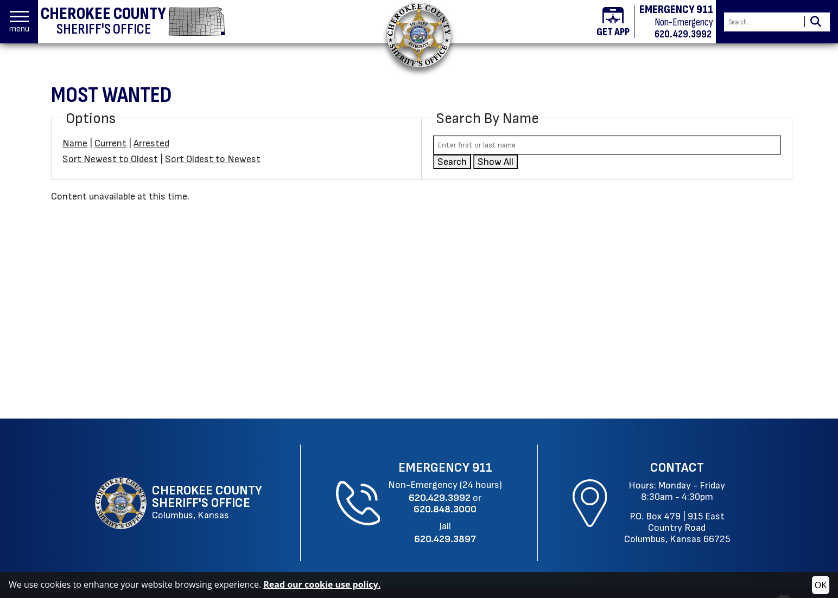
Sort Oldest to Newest (213, 159)
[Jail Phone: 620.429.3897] (445, 539)
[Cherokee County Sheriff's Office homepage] (133, 22)
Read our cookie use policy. (321, 584)
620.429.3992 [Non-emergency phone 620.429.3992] (683, 34)
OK (821, 585)
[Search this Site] (762, 21)
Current (110, 143)
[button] (19, 22)
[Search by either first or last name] (607, 145)
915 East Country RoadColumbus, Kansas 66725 (677, 528)
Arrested (151, 143)
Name (74, 143)
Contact (677, 467)
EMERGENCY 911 (676, 9)
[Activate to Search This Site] (815, 21)
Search (452, 162)
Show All (495, 162)
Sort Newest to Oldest (110, 159)
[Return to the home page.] (419, 35)
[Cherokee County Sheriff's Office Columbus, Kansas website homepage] (180, 503)
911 (482, 467)
